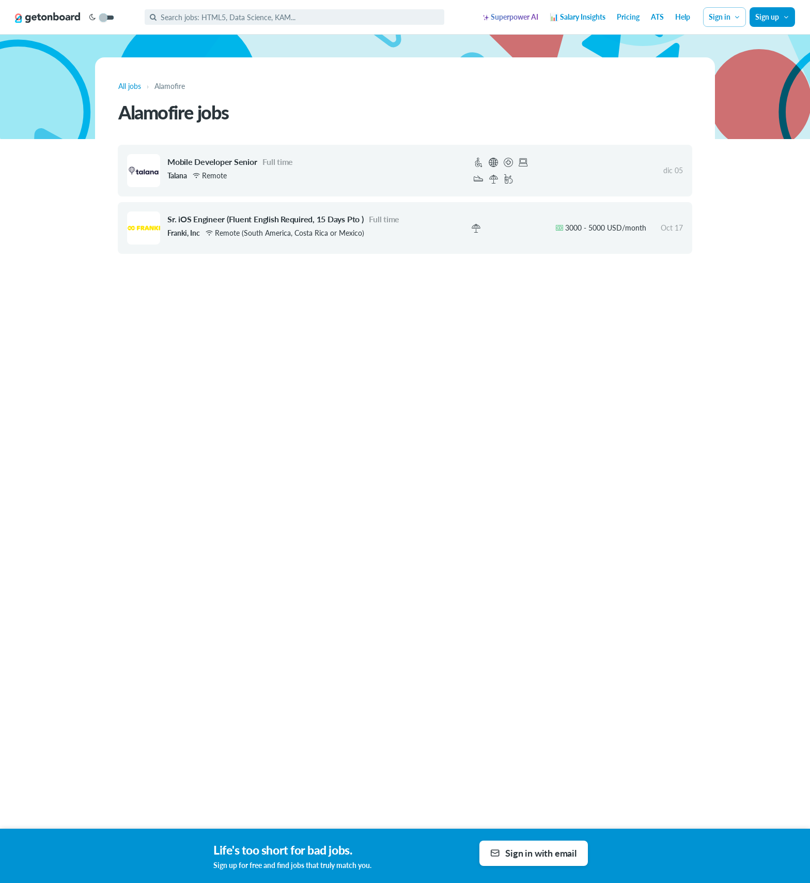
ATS (657, 16)
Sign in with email (533, 853)
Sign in (725, 16)
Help (682, 16)
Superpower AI (510, 16)
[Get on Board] (47, 17)
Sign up (772, 16)
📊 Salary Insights (577, 16)
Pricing (628, 16)
